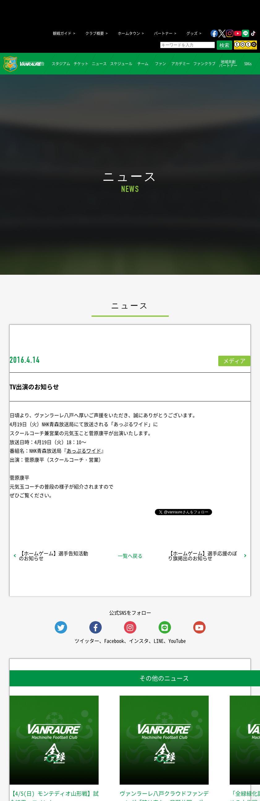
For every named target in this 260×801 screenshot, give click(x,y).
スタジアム (61, 63)
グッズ (192, 33)
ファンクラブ (204, 63)
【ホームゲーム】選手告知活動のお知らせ (53, 555)
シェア (55, 511)
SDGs (248, 63)
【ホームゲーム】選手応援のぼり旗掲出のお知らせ (202, 555)
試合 (41, 63)
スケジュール (121, 63)
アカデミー (180, 63)
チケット (81, 63)
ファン (160, 63)
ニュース (99, 63)
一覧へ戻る (130, 555)
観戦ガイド (62, 33)
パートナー (163, 33)
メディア (234, 361)
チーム (142, 63)
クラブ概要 (94, 33)
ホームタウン (129, 33)
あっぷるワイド (83, 450)
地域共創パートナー (228, 63)
